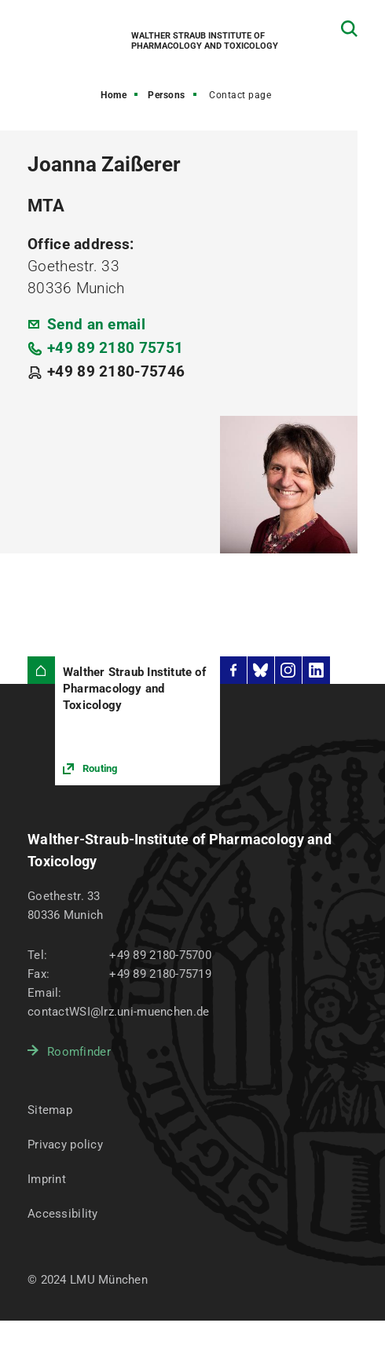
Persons (166, 95)
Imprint (47, 1179)
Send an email (96, 324)
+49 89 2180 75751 (115, 348)
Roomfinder (79, 1052)
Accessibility (63, 1214)
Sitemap (50, 1110)
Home (113, 95)
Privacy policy (65, 1144)
